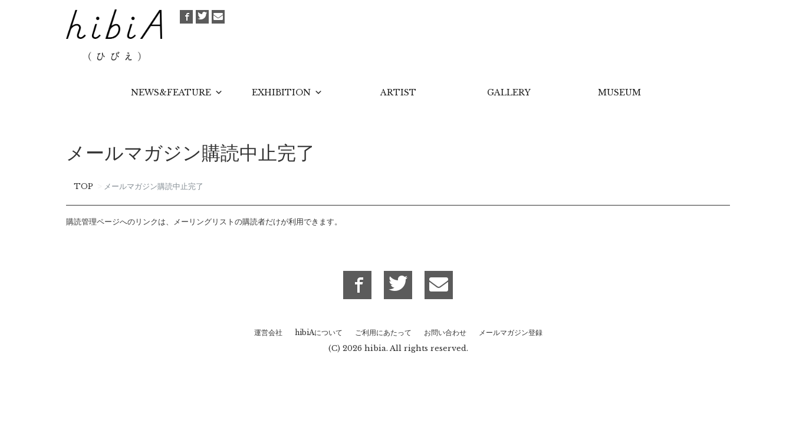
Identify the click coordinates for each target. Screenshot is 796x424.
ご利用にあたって (383, 332)
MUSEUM (619, 92)
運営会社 (268, 332)
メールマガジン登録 (510, 332)
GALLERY (509, 92)
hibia (375, 348)
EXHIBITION (281, 92)
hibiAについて (319, 332)
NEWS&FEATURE (171, 92)
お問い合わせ (445, 332)
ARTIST (398, 92)
